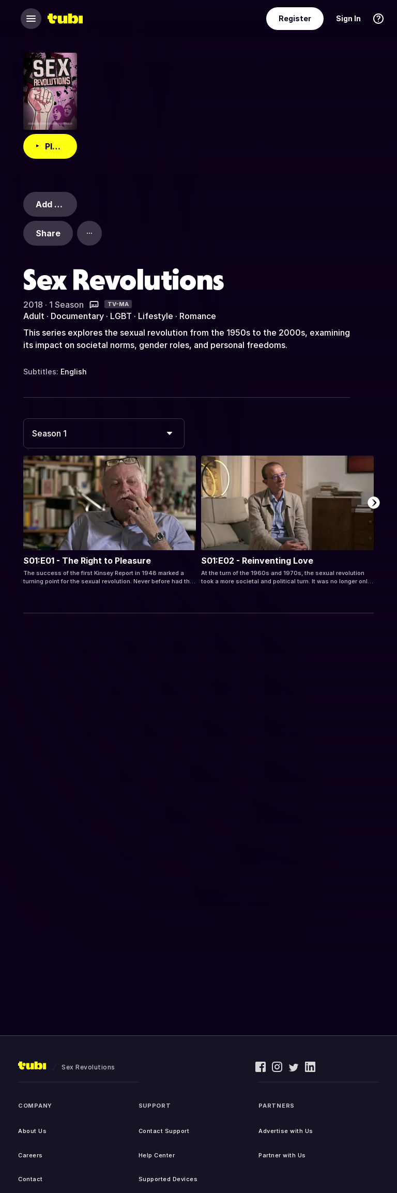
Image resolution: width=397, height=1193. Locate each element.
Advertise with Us (285, 1131)
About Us (32, 1131)
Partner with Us (282, 1155)
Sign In (348, 18)
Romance (197, 316)
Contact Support (164, 1131)
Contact (30, 1179)
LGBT (121, 316)
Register (295, 18)
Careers (30, 1155)
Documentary (77, 316)
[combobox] (104, 433)
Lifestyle (155, 316)
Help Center (157, 1155)
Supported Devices (168, 1179)
